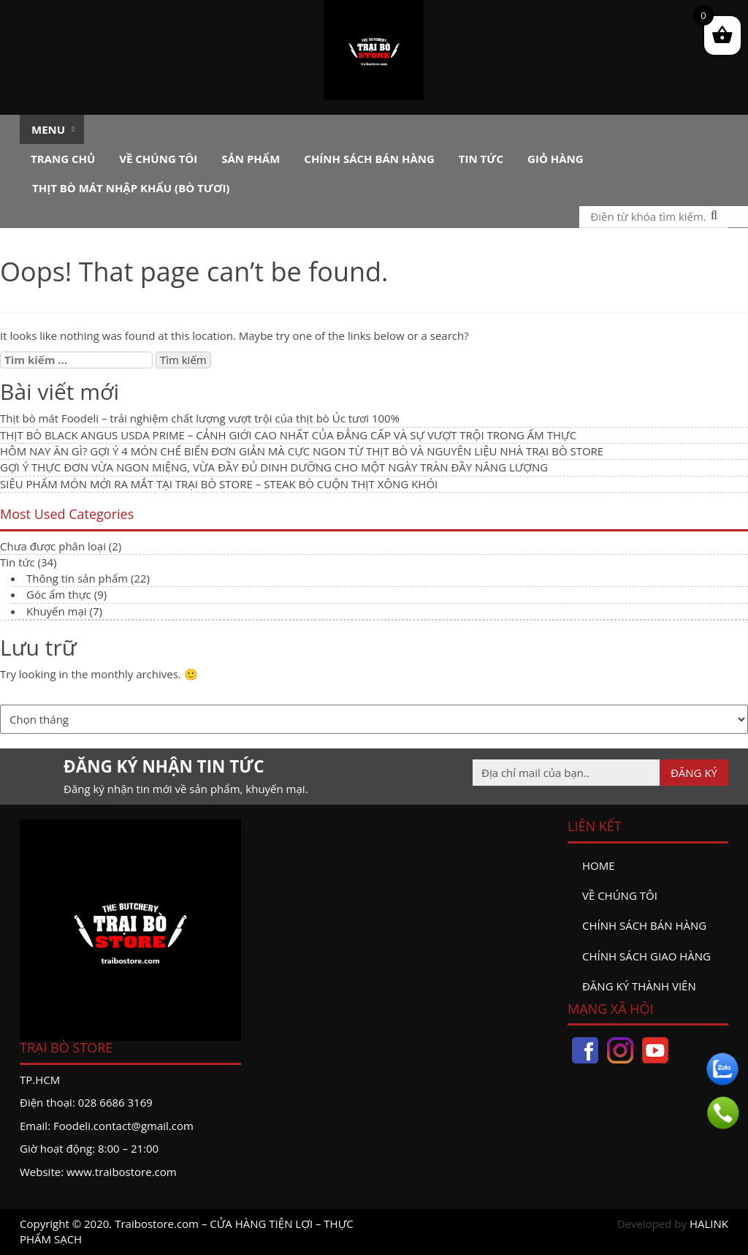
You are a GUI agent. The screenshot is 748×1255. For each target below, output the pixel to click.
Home (598, 865)
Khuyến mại (56, 611)
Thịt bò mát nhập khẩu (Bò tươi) (130, 188)
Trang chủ (63, 158)
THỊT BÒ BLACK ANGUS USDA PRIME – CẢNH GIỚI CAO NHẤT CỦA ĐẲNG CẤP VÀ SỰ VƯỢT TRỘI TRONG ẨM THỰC (288, 435)
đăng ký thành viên (639, 986)
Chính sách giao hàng (646, 956)
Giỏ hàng (555, 158)
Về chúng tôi (158, 158)
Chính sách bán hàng (369, 158)
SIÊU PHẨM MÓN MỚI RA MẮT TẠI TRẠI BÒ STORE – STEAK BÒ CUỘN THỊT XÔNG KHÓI (219, 484)
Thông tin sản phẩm (77, 578)
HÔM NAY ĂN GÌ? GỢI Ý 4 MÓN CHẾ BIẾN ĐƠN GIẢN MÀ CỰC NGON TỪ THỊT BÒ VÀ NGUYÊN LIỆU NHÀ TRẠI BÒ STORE (301, 451)
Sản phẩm (250, 158)
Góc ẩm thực (58, 594)
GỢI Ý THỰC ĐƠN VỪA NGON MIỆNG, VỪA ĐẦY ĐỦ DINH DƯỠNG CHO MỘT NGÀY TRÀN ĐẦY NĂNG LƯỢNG (274, 467)
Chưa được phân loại (53, 546)
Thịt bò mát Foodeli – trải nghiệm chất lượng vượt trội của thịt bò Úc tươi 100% (200, 418)
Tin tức (481, 158)
